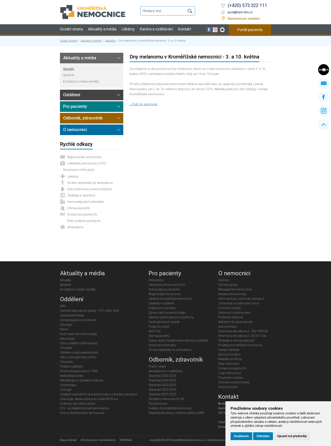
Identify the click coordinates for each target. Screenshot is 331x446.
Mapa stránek (68, 440)
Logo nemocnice (229, 373)
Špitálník (68, 75)
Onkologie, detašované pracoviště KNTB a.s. (89, 399)
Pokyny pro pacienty (162, 308)
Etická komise (158, 403)
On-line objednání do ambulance (90, 183)
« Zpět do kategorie (143, 104)
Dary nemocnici (228, 363)
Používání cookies (230, 377)
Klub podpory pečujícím (84, 221)
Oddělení (71, 94)
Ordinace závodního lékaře (77, 403)
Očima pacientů (78, 208)
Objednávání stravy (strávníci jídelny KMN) (176, 413)
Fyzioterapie (68, 385)
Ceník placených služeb (164, 322)
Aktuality (110, 40)
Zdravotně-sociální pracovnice (238, 303)
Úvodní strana (71, 29)
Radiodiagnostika (71, 375)
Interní (64, 329)
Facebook (323, 97)
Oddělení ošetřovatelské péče (79, 352)
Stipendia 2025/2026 (162, 375)
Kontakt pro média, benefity (81, 81)
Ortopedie (66, 361)
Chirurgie (66, 324)
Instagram (323, 110)
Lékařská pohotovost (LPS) (86, 163)
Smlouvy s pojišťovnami (234, 312)
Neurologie (67, 338)
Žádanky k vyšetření (81, 195)
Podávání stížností (230, 317)
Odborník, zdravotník (83, 118)
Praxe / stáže (157, 366)
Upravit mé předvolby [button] (292, 436)
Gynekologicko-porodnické (78, 320)
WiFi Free (155, 331)
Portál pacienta (249, 29)
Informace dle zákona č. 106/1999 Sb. (243, 331)
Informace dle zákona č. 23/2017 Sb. (242, 336)
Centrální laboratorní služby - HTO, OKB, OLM (89, 310)
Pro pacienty (75, 106)
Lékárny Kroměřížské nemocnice (170, 298)
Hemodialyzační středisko (85, 202)
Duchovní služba (229, 308)
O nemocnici (75, 129)
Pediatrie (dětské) (71, 366)
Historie (223, 280)
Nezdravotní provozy (232, 294)
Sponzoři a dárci (229, 354)
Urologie (65, 389)
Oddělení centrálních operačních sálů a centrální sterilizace (98, 394)
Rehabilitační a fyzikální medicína (81, 380)
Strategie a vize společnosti (236, 340)
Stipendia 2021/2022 (162, 394)
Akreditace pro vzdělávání (165, 371)
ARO (63, 306)
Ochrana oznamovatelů (234, 382)
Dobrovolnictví (228, 387)
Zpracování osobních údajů (167, 312)
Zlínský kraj (323, 69)
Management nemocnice (234, 289)
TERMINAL (125, 440)
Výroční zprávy (228, 284)
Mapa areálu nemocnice (84, 157)
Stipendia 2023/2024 (162, 385)
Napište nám (323, 83)
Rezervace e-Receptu (78, 170)
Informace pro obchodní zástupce (241, 298)
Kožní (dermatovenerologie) (78, 334)
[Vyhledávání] (164, 11)
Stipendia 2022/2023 (162, 389)
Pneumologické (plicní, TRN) (79, 371)
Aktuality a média (102, 29)
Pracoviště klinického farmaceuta (82, 413)
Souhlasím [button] (241, 436)
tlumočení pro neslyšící (244, 18)
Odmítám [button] (263, 436)
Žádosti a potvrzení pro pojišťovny (171, 317)
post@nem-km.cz (240, 12)
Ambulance (75, 227)
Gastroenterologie (72, 315)
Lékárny (128, 29)
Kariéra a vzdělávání (156, 29)
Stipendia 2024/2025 (162, 380)
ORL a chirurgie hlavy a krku (78, 357)
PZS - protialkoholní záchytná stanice (84, 408)
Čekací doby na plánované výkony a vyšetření (178, 340)
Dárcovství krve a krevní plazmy (89, 189)
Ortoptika (66, 348)
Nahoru (323, 124)
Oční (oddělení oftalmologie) (79, 343)
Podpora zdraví (159, 326)
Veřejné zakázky (228, 349)
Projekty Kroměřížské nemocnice (240, 345)
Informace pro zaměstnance (98, 440)
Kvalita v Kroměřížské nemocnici (170, 408)
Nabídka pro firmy (230, 359)
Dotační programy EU (82, 214)
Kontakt (184, 29)
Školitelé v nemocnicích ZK (166, 399)
